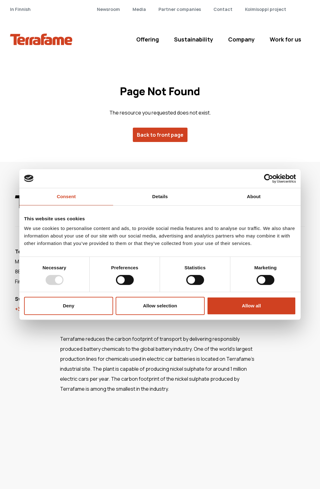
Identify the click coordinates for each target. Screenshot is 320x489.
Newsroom (108, 9)
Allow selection (160, 305)
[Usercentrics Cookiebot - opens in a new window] (268, 178)
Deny (68, 305)
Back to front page (160, 134)
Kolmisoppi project (265, 9)
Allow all (251, 305)
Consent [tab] (66, 196)
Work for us (285, 39)
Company (241, 39)
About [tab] (254, 196)
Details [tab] (160, 196)
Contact (222, 9)
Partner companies (179, 9)
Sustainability (193, 39)
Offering (147, 39)
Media (139, 9)
